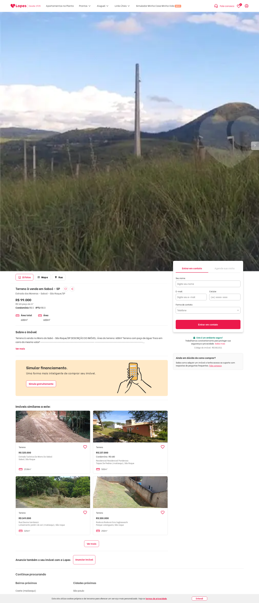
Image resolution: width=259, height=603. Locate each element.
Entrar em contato (208, 324)
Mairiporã (78, 600)
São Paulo (78, 595)
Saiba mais (220, 343)
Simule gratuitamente (41, 383)
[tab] (192, 268)
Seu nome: (181, 278)
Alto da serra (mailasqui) (29, 595)
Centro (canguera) (26, 600)
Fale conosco (215, 365)
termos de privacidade (156, 598)
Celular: (213, 291)
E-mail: (179, 291)
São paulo (78, 590)
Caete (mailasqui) (26, 590)
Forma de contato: (184, 304)
